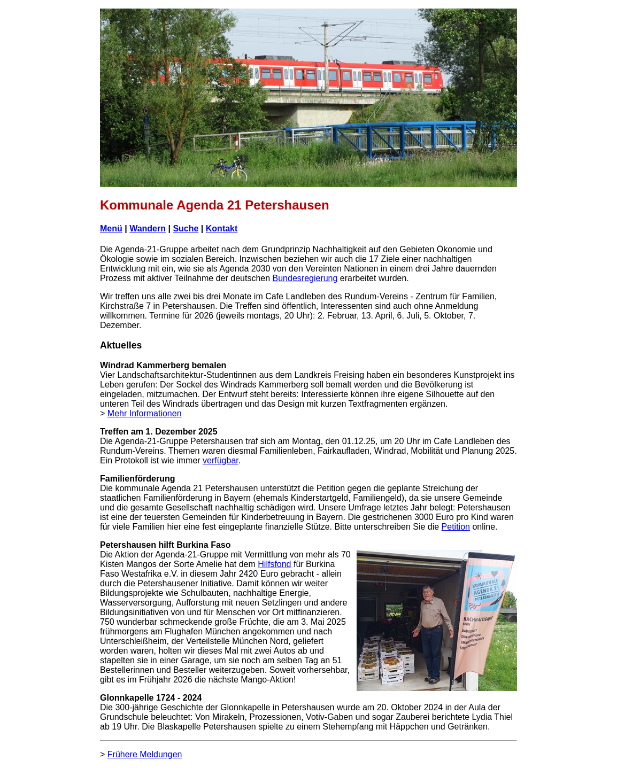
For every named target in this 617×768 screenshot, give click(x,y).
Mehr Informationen (144, 413)
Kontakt (222, 228)
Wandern (147, 228)
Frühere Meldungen (144, 754)
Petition (456, 526)
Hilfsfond (274, 564)
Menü (111, 228)
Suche (185, 228)
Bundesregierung (305, 278)
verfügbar (220, 460)
